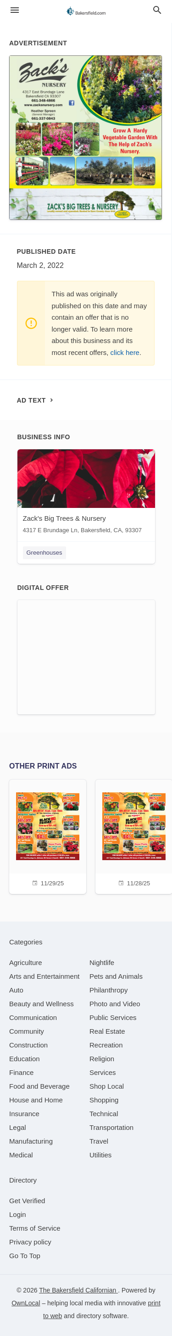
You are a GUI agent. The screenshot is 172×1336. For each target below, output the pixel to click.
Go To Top (24, 1256)
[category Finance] (21, 1072)
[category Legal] (17, 1127)
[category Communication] (33, 1017)
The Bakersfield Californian (78, 1290)
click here (125, 352)
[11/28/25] (134, 836)
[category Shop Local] (106, 1086)
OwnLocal (25, 1303)
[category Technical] (103, 1114)
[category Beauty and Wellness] (41, 1004)
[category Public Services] (113, 1017)
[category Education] (24, 1059)
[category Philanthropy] (108, 990)
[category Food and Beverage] (39, 1086)
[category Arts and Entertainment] (44, 976)
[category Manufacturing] (31, 1141)
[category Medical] (21, 1155)
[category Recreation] (106, 1045)
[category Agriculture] (25, 962)
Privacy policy (30, 1242)
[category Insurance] (24, 1114)
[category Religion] (101, 1059)
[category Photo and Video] (114, 1004)
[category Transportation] (111, 1127)
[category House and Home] (36, 1100)
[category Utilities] (100, 1155)
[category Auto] (16, 990)
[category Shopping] (103, 1100)
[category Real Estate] (107, 1031)
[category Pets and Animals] (116, 976)
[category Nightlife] (101, 962)
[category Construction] (28, 1045)
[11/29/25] (48, 836)
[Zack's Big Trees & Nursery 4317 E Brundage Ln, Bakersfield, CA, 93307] (86, 493)
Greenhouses (44, 552)
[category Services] (102, 1072)
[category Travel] (98, 1141)
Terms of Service (35, 1228)
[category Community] (26, 1031)
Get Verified (27, 1201)
